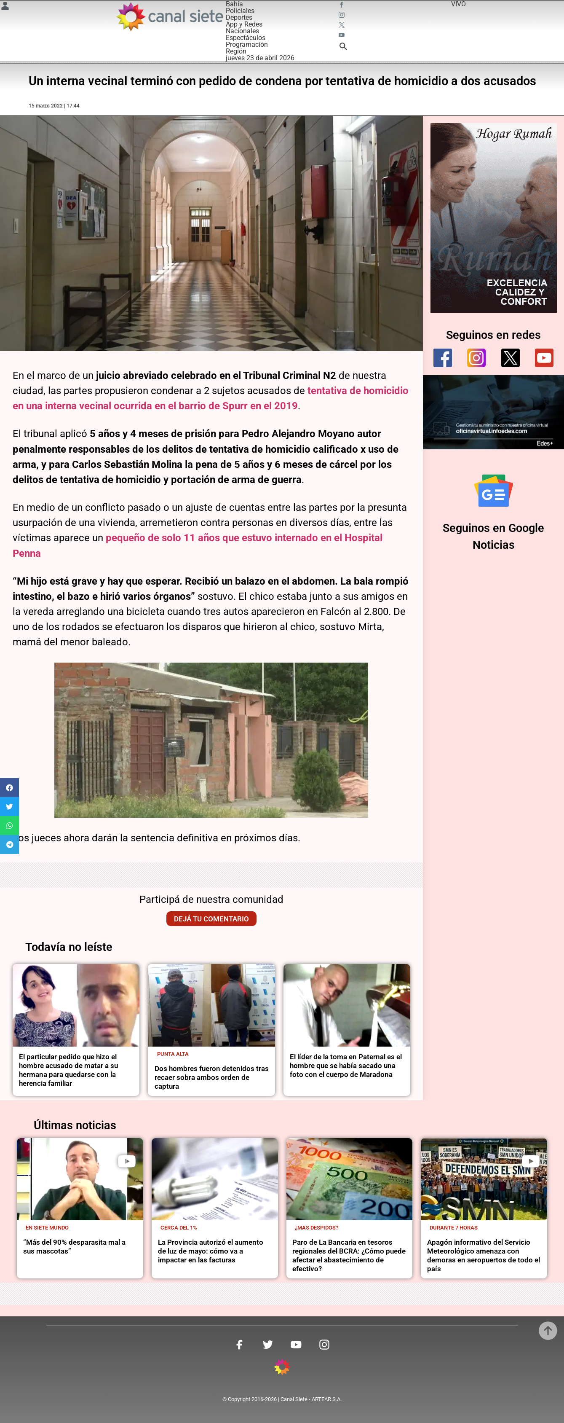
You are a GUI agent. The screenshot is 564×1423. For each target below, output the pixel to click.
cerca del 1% (178, 1227)
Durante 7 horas (454, 1227)
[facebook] (443, 358)
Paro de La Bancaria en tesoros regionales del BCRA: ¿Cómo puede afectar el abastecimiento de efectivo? (349, 1255)
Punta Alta (173, 1054)
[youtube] (544, 358)
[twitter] (510, 358)
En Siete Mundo (47, 1227)
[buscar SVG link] (343, 47)
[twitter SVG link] (342, 26)
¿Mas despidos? (316, 1227)
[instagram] (476, 358)
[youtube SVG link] (342, 36)
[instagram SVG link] (342, 16)
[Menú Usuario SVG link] (5, 7)
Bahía (234, 4)
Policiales (240, 11)
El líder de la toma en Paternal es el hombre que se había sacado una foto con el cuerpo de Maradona (346, 1065)
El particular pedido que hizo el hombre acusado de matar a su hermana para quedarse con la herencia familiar (68, 1069)
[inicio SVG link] (282, 1368)
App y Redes (244, 24)
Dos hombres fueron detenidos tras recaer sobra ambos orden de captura (212, 1077)
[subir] (548, 1330)
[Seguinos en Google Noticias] (493, 490)
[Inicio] (169, 16)
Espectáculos (245, 38)
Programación (247, 44)
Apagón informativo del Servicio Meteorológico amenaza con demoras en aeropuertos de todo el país (483, 1255)
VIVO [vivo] (458, 4)
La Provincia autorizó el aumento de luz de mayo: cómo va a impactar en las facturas (210, 1251)
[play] (126, 1161)
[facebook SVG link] (342, 6)
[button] (9, 787)
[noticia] (76, 1005)
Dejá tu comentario (211, 919)
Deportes (239, 17)
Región (236, 51)
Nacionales (242, 31)
